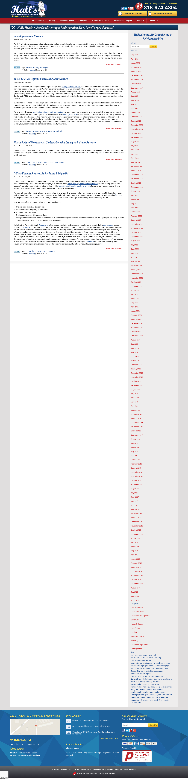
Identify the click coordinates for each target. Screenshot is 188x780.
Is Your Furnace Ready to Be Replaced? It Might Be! (41, 173)
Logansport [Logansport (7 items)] (135, 700)
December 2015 (137, 571)
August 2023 (135, 191)
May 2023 (134, 204)
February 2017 (136, 513)
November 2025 (137, 80)
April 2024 (134, 158)
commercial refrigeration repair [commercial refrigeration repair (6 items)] (142, 676)
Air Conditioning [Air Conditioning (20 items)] (155, 658)
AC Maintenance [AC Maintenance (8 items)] (141, 655)
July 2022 (134, 245)
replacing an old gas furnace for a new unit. (75, 186)
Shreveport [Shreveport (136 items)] (145, 700)
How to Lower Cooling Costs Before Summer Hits (90, 720)
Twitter (125, 8)
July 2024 (134, 146)
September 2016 (137, 534)
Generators (135, 620)
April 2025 (134, 109)
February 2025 (136, 117)
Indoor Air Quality (137, 636)
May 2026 (134, 55)
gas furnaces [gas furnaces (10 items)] (152, 687)
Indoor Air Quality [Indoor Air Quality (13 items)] (153, 697)
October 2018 (136, 431)
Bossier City (30, 162)
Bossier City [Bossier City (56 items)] (135, 671)
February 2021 (136, 315)
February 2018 (136, 464)
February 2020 (136, 365)
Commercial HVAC (138, 612)
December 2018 (137, 423)
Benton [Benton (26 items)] (167, 668)
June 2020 (135, 348)
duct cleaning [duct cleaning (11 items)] (148, 679)
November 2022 (137, 228)
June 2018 (135, 447)
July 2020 (134, 344)
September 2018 (137, 435)
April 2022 (134, 257)
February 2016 (136, 563)
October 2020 (136, 332)
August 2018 (135, 439)
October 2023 (136, 183)
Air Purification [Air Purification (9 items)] (136, 668)
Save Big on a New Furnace (28, 36)
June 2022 (135, 249)
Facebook (122, 8)
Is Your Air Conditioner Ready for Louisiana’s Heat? (91, 726)
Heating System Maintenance (44, 131)
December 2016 (137, 522)
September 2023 (137, 187)
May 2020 (134, 352)
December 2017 (137, 472)
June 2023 (135, 199)
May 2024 (134, 154)
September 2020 (137, 336)
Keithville (59, 131)
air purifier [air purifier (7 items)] (147, 668)
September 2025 (137, 88)
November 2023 (137, 179)
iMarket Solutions (83, 773)
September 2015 (137, 584)
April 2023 (134, 208)
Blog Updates (73, 715)
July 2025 (134, 96)
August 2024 (135, 142)
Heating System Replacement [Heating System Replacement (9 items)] (161, 695)
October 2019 (136, 381)
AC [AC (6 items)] (132, 655)
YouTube (129, 8)
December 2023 (137, 175)
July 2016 (134, 542)
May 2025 (134, 104)
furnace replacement (40, 251)
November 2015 (137, 575)
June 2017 (135, 497)
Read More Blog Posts (109, 738)
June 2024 (135, 150)
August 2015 (135, 588)
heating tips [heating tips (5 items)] (135, 697)
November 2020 (137, 327)
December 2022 (137, 224)
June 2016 (135, 547)
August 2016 (135, 538)
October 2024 (136, 133)
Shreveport (44, 67)
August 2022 (135, 241)
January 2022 (136, 270)
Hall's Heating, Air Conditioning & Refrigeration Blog (153, 37)
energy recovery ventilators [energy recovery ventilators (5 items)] (150, 682)
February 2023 (136, 216)
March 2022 (135, 261)
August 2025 (135, 92)
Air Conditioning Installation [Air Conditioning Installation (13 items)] (141, 660)
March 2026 (135, 63)
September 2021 (137, 286)
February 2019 (136, 414)
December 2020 (137, 323)
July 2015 (134, 592)
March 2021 (135, 311)
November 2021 (137, 278)
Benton (28, 251)
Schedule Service (133, 13)
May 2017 (134, 501)
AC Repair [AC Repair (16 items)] (152, 655)
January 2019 (136, 418)
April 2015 (134, 600)
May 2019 (134, 402)
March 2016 (135, 559)
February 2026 (136, 67)
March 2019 (135, 410)
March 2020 (135, 361)
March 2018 (135, 460)
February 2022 (136, 265)
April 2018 (134, 456)
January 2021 (136, 319)
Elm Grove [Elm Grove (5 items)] (135, 682)
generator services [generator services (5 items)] (166, 687)
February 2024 (136, 166)
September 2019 (137, 385)
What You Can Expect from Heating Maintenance (41, 79)
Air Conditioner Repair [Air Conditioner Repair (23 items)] (139, 658)
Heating (36, 67)
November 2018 (137, 427)
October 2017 (136, 480)
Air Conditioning (137, 607)
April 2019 (134, 406)
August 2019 (135, 389)
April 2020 (134, 356)
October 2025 (136, 84)
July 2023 (134, 195)
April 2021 (134, 307)
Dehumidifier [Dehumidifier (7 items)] (160, 676)
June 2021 (135, 299)
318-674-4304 (160, 7)
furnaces (29, 67)
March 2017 (135, 509)
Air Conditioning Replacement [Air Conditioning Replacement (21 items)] (142, 666)
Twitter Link (17, 67)
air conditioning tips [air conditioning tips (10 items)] (162, 666)
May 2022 (134, 253)
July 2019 (134, 394)
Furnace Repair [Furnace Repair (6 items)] (154, 684)
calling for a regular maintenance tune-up (83, 184)
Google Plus (132, 8)
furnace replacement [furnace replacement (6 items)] (138, 687)
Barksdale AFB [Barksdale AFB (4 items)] (157, 668)
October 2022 (136, 232)
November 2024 (137, 129)
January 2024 (136, 170)
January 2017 (136, 518)
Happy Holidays (137, 624)
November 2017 (137, 476)
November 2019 (137, 377)
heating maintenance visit (71, 87)
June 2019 (135, 398)
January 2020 (136, 369)
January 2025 (136, 121)
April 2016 (134, 555)
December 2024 (137, 125)
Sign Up (153, 725)
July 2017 (134, 493)
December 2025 (137, 75)
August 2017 (135, 489)
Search (153, 46)
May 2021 (134, 303)
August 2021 (135, 290)
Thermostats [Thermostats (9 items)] (163, 700)
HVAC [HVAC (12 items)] (143, 697)
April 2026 (134, 59)
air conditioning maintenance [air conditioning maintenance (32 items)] (141, 663)
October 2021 (136, 282)
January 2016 (136, 567)
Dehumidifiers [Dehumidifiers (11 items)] (136, 679)
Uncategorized (136, 649)
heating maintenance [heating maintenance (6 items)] (154, 689)
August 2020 (135, 340)
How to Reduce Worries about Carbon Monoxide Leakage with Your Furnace (55, 142)
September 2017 (137, 485)
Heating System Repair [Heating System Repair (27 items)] (139, 695)
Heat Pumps (135, 628)
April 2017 (134, 505)
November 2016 (137, 526)
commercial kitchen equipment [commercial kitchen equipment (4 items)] (152, 671)
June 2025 (135, 100)
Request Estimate (163, 13)
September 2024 (137, 137)
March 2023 (135, 212)
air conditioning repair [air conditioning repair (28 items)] (162, 663)
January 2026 (136, 71)
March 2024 (135, 162)
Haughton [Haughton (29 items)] (134, 689)
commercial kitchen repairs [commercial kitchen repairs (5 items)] (141, 674)
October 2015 (136, 580)
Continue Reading (114, 65)
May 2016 (134, 551)
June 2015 (135, 596)
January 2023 (136, 220)
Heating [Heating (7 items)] (142, 689)
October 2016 (136, 530)
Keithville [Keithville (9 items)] (164, 697)
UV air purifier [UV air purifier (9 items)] (136, 703)
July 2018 (134, 443)
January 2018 (136, 468)
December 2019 (137, 373)
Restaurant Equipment (139, 645)
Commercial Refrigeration (140, 616)
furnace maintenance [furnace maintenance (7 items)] (139, 684)
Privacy (2, 777)
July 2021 (134, 294)
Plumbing (134, 640)
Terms (6, 777)
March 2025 (135, 113)
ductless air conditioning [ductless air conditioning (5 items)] (163, 679)
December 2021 (137, 274)
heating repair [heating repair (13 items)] (136, 692)
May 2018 (134, 451)
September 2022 (137, 237)
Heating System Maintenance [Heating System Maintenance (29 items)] (154, 692)
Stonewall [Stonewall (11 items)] (154, 700)
